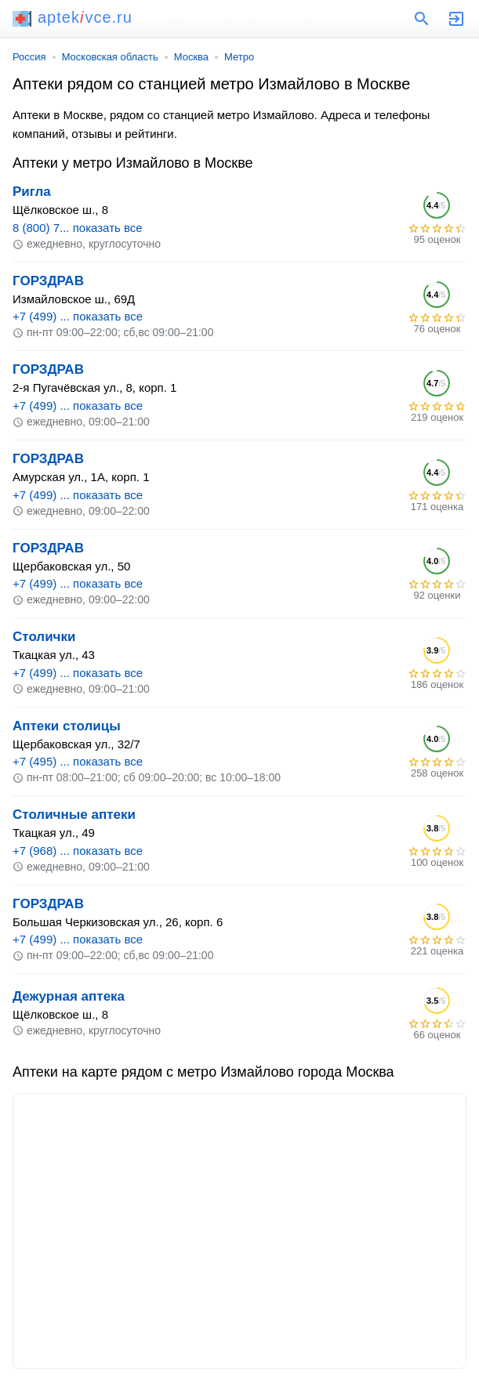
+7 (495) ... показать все (78, 761)
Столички (44, 636)
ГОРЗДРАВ (48, 280)
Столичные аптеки (74, 814)
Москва (191, 57)
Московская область (110, 57)
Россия (29, 57)
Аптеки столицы (67, 726)
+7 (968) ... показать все (78, 850)
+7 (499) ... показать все (78, 316)
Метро (239, 57)
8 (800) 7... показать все (78, 227)
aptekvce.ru (72, 17)
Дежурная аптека (69, 996)
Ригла (32, 191)
